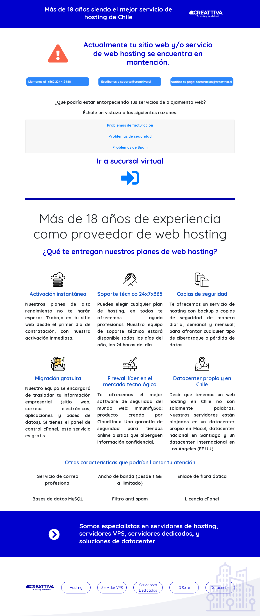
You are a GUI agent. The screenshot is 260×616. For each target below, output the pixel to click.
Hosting (76, 587)
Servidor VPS (112, 587)
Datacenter (220, 587)
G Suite (184, 587)
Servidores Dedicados (148, 588)
